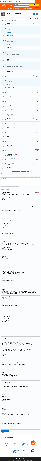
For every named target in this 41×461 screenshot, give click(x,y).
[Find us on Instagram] (33, 450)
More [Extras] (19, 1)
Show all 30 (25, 171)
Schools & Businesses (16, 449)
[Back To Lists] (3, 10)
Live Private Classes (7, 445)
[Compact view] (28, 18)
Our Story (14, 442)
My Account (23, 444)
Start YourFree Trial (38, 1)
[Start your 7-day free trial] (33, 441)
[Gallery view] (30, 18)
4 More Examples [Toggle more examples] (9, 56)
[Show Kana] (34, 18)
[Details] (37, 24)
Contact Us (23, 449)
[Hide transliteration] (33, 18)
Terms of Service (29, 459)
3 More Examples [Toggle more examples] (9, 44)
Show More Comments (5, 429)
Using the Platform (24, 445)
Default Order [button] (23, 18)
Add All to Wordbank (14, 20)
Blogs (14, 450)
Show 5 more (16, 171)
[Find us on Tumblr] (31, 450)
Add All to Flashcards (5, 20)
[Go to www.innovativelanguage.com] (20, 457)
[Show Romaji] (35, 18)
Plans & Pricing (15, 445)
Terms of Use (15, 8)
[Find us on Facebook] (34, 448)
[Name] (10, 184)
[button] (31, 1)
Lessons (9, 1)
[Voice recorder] (5, 24)
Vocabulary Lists (7, 444)
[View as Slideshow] (36, 14)
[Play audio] (3, 24)
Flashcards (6, 443)
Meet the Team (15, 443)
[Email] (10, 186)
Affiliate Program (15, 451)
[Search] (12, 18)
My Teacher (16, 1)
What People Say (15, 444)
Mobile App (6, 450)
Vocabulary (12, 1)
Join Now (34, 4)
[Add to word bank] (34, 24)
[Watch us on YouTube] (33, 448)
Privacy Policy (18, 8)
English (38, 18)
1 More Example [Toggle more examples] (9, 84)
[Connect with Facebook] (37, 7)
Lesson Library (6, 442)
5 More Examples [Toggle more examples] (9, 32)
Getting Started (24, 442)
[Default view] (29, 18)
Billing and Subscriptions (25, 443)
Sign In (33, 1)
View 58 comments (12, 15)
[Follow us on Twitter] (31, 448)
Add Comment (5, 188)
